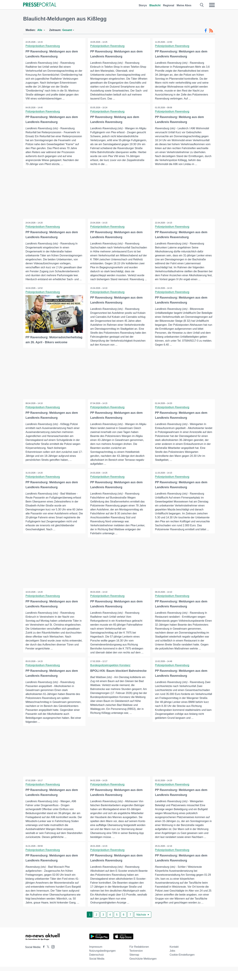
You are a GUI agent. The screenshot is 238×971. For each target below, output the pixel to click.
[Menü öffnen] (212, 5)
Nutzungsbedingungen (102, 955)
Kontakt (174, 951)
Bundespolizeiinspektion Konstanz (110, 669)
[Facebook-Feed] (205, 31)
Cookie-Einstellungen (182, 959)
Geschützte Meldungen (143, 963)
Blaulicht (155, 5)
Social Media (96, 963)
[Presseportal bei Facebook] (43, 951)
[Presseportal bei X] (47, 951)
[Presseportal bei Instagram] (52, 950)
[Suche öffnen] (202, 5)
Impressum (95, 951)
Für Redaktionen (139, 951)
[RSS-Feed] (211, 31)
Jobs (172, 955)
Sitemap (134, 959)
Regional (168, 5)
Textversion (136, 955)
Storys (143, 5)
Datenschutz (96, 959)
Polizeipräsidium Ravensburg (43, 46)
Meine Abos (184, 5)
